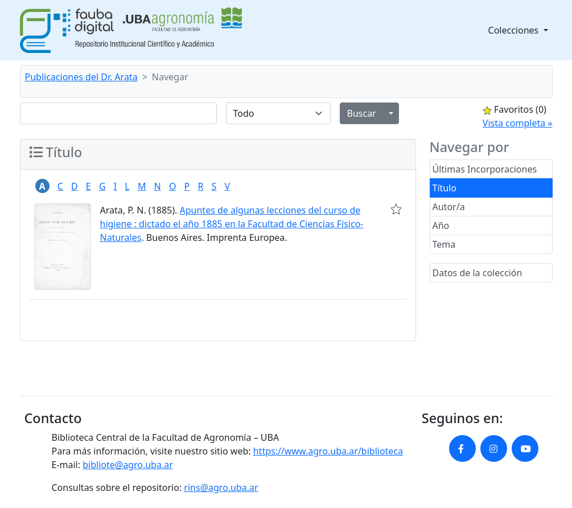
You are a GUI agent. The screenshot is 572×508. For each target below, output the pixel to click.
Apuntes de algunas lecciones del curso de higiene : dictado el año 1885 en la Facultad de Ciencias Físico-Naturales (232, 224)
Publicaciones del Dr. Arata (81, 77)
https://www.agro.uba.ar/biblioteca (328, 451)
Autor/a (449, 206)
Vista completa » (518, 123)
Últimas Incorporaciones (485, 169)
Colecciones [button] (514, 30)
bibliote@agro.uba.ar (128, 464)
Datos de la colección (477, 273)
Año (441, 225)
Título (445, 188)
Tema (444, 244)
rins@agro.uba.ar (221, 487)
